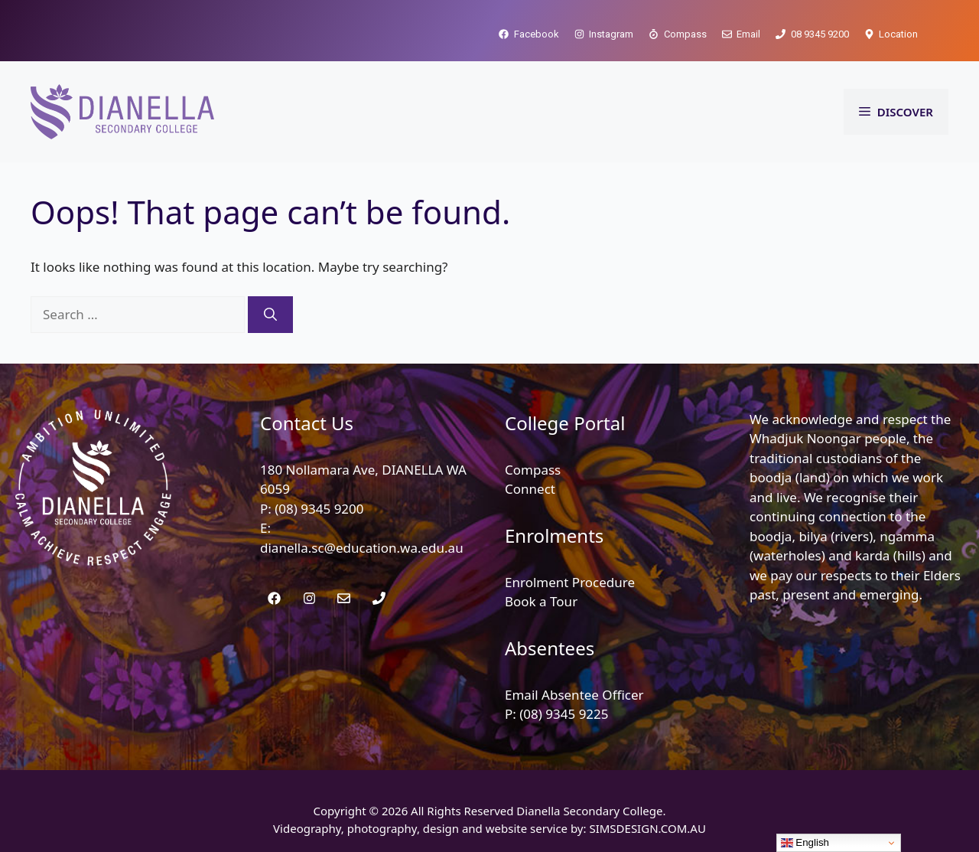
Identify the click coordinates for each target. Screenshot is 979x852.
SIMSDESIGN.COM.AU (647, 828)
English (805, 843)
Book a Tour (541, 601)
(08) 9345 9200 (319, 508)
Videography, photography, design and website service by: (431, 828)
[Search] (270, 314)
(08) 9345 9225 (563, 714)
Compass (533, 469)
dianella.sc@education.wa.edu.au (361, 548)
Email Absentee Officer (574, 694)
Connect (530, 489)
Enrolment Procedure (570, 582)
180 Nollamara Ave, (321, 469)
